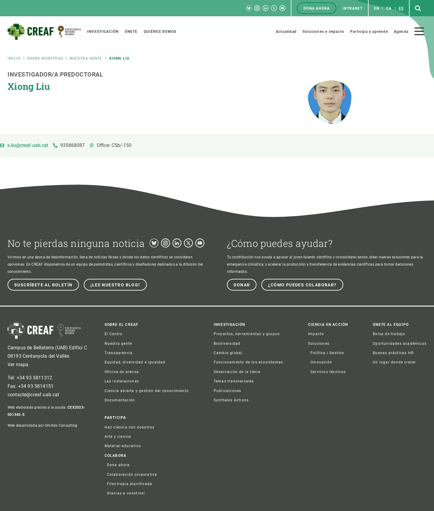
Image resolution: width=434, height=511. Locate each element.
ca (389, 8)
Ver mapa (18, 364)
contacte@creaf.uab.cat (33, 394)
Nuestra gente (86, 58)
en (376, 8)
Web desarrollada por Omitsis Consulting (42, 425)
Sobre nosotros (45, 58)
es (401, 8)
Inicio (14, 58)
